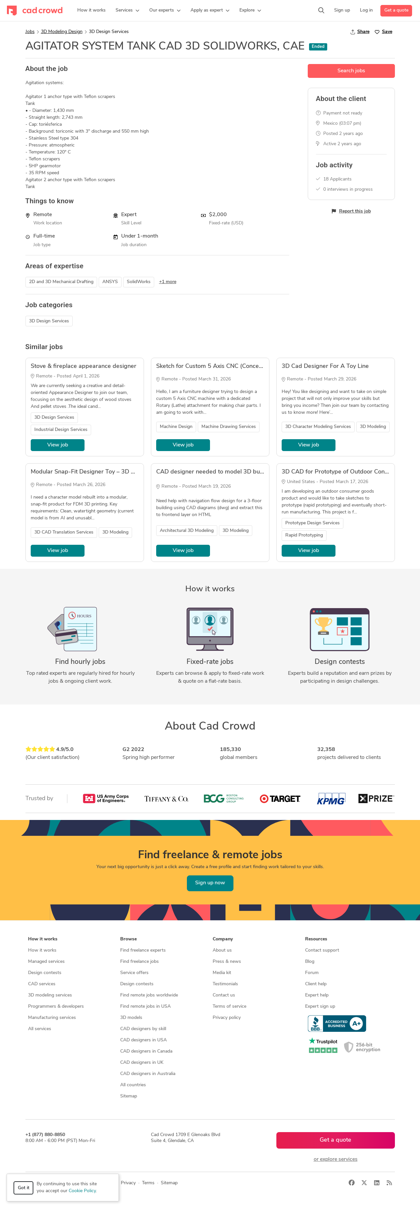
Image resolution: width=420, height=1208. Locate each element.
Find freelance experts (143, 950)
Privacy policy (227, 1017)
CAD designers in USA (143, 1040)
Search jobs (351, 71)
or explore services (336, 1159)
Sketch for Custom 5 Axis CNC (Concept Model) (220, 366)
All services (39, 1029)
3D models (131, 1017)
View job (57, 445)
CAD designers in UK (141, 1062)
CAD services (41, 984)
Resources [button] (316, 939)
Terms (148, 1183)
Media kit (222, 972)
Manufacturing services (52, 1017)
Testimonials (225, 984)
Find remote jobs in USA (145, 1006)
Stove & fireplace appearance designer (83, 366)
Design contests (44, 972)
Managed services (46, 961)
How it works (42, 950)
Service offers (134, 972)
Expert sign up (320, 1006)
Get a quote (396, 10)
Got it (23, 1188)
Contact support (322, 950)
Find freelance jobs (139, 961)
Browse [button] (128, 939)
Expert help (317, 995)
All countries (133, 1085)
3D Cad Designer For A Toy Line (325, 366)
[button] (127, 10)
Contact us (224, 995)
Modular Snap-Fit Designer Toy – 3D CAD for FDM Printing (110, 472)
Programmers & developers (56, 1006)
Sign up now (210, 883)
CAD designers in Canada (146, 1051)
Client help (316, 984)
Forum (312, 972)
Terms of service (229, 1006)
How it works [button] (42, 939)
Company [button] (223, 939)
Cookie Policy (82, 1191)
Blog (309, 961)
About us (222, 950)
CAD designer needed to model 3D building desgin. (226, 472)
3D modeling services (50, 995)
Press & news (227, 961)
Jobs (30, 31)
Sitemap (128, 1096)
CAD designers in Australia (147, 1073)
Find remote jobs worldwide (149, 995)
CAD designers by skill (143, 1029)
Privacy (128, 1183)
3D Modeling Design (62, 31)
